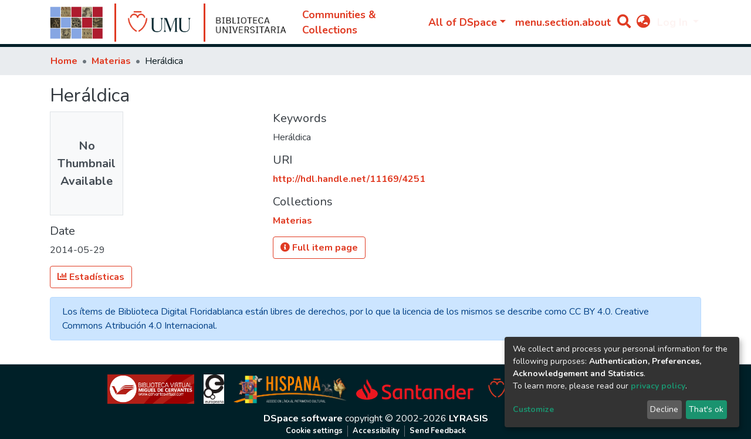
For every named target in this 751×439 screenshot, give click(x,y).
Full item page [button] (319, 247)
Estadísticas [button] (90, 277)
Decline (664, 409)
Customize (533, 409)
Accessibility (376, 431)
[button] (643, 22)
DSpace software (303, 418)
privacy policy (658, 385)
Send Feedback (438, 431)
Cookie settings (314, 431)
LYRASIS (468, 418)
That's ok (706, 409)
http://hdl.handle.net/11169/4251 (349, 179)
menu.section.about (563, 22)
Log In (674, 22)
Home (63, 61)
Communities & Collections (339, 22)
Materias (111, 61)
